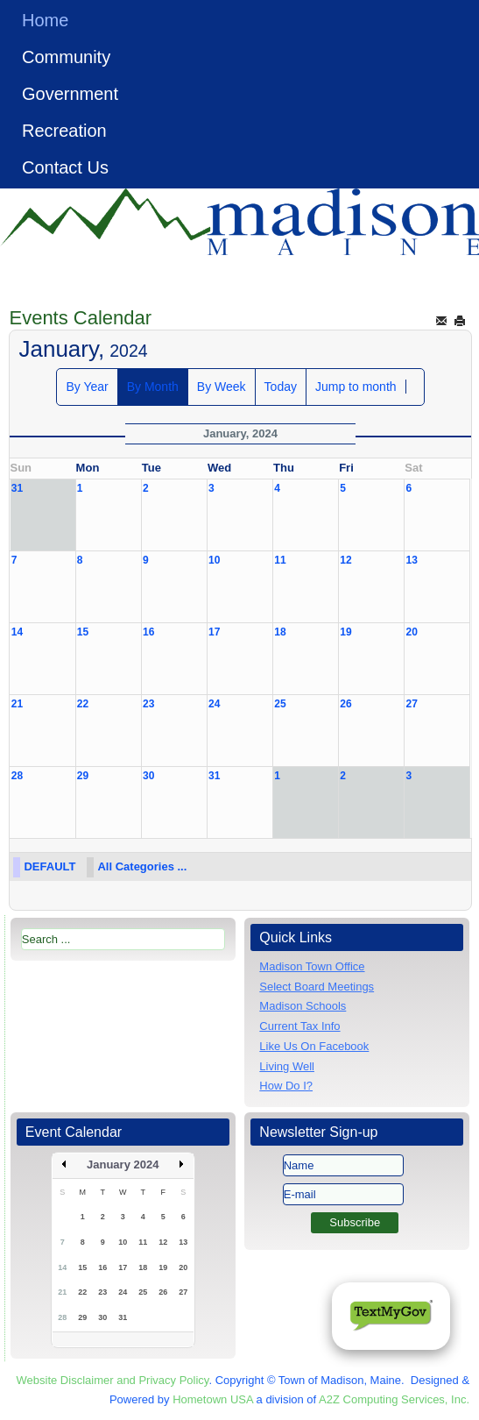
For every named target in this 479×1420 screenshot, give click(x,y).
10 (214, 560)
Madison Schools (302, 1005)
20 (411, 632)
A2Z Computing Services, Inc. (394, 1399)
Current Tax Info (299, 1026)
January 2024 (122, 1164)
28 (17, 776)
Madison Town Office (311, 966)
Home (45, 20)
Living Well (286, 1066)
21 (17, 704)
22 (82, 704)
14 (17, 632)
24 (214, 704)
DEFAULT (49, 866)
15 (82, 632)
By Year (87, 387)
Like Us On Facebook (314, 1046)
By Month (153, 387)
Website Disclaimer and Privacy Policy (113, 1380)
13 (411, 560)
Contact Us (65, 167)
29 (82, 776)
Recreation (64, 130)
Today (280, 387)
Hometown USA (213, 1399)
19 (345, 632)
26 (345, 704)
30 (148, 776)
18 (279, 632)
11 (279, 560)
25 (279, 704)
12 (345, 560)
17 (214, 632)
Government (70, 93)
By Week (221, 387)
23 (148, 704)
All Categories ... (142, 866)
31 (17, 488)
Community (66, 57)
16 (148, 632)
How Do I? (286, 1085)
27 (411, 704)
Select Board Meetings (316, 986)
